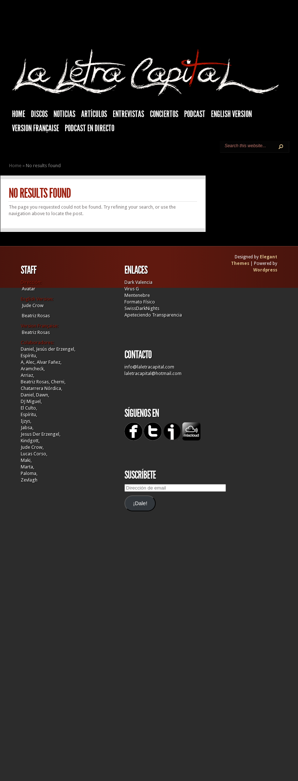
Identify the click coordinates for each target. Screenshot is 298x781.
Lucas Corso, (34, 453)
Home (15, 165)
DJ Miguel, (31, 401)
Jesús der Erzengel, (55, 349)
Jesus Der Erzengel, (40, 434)
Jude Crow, (32, 447)
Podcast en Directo (89, 128)
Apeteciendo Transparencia (153, 315)
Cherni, (58, 382)
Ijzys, (26, 421)
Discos (39, 114)
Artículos (94, 114)
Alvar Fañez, (49, 362)
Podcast (194, 114)
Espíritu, (29, 355)
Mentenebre (137, 295)
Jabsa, (27, 427)
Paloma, (29, 473)
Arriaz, (27, 375)
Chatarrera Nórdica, (41, 388)
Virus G (131, 288)
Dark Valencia (138, 282)
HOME (18, 114)
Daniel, (28, 349)
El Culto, (29, 408)
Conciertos (164, 114)
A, (23, 362)
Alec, (31, 362)
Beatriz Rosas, (36, 382)
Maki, (26, 460)
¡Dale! (140, 503)
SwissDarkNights (141, 308)
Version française (35, 128)
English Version (231, 114)
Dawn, (42, 395)
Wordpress (265, 270)
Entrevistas (128, 114)
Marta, (27, 467)
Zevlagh (29, 480)
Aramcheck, (33, 368)
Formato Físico (139, 302)
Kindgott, (30, 440)
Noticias (64, 114)
